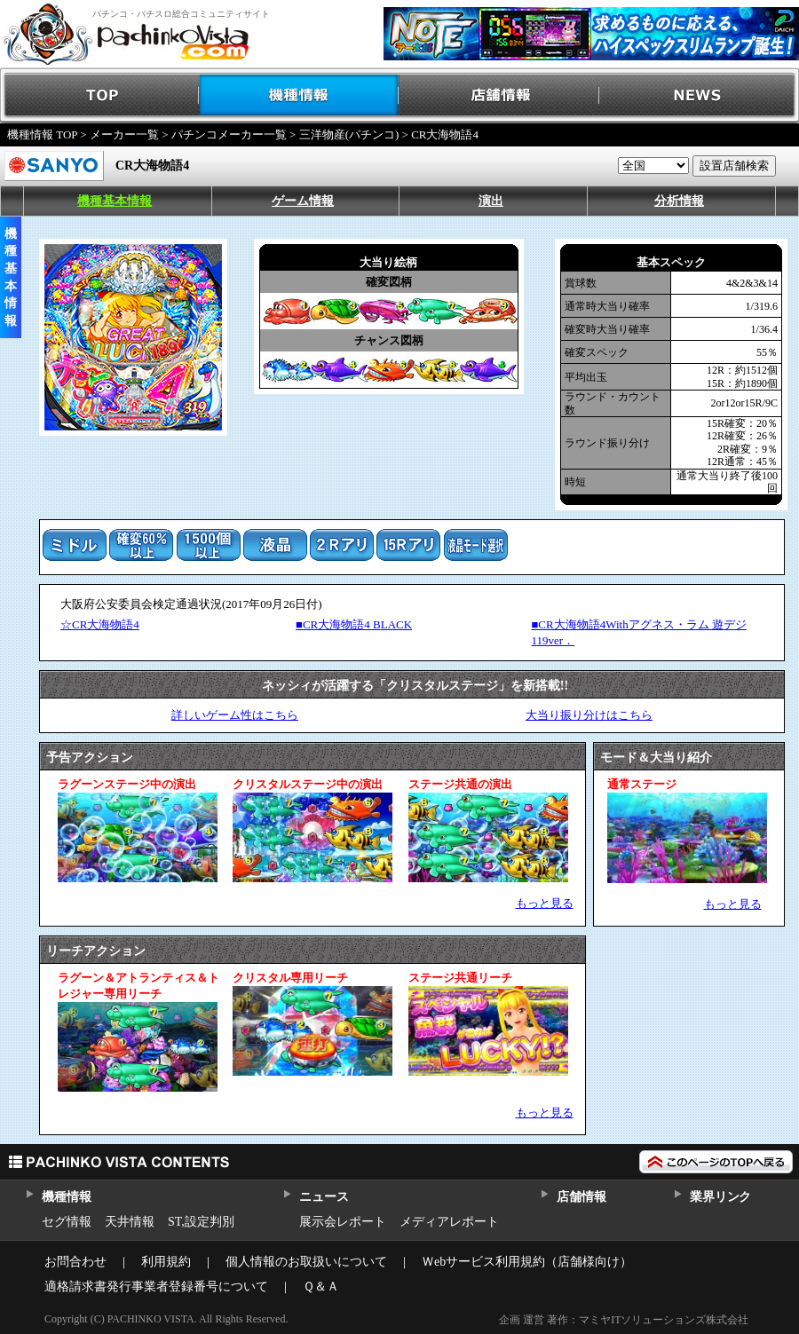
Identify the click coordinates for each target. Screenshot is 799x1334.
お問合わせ (75, 1261)
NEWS (699, 95)
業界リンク (720, 1197)
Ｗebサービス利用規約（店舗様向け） (527, 1261)
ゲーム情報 (303, 201)
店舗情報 (499, 95)
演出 (491, 201)
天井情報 (129, 1221)
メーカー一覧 (124, 134)
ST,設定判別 (201, 1221)
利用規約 (166, 1261)
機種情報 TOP (42, 134)
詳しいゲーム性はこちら (234, 715)
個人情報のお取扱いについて (306, 1261)
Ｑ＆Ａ (321, 1286)
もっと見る (545, 903)
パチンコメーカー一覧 (229, 134)
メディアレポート (449, 1221)
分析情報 (679, 201)
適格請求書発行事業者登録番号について (156, 1286)
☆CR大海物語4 (99, 624)
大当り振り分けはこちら (589, 715)
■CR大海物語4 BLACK (354, 624)
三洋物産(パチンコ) (349, 134)
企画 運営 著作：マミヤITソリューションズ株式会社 (623, 1320)
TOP (100, 95)
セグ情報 (66, 1221)
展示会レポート (342, 1221)
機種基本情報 (114, 201)
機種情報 (300, 95)
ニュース (323, 1197)
